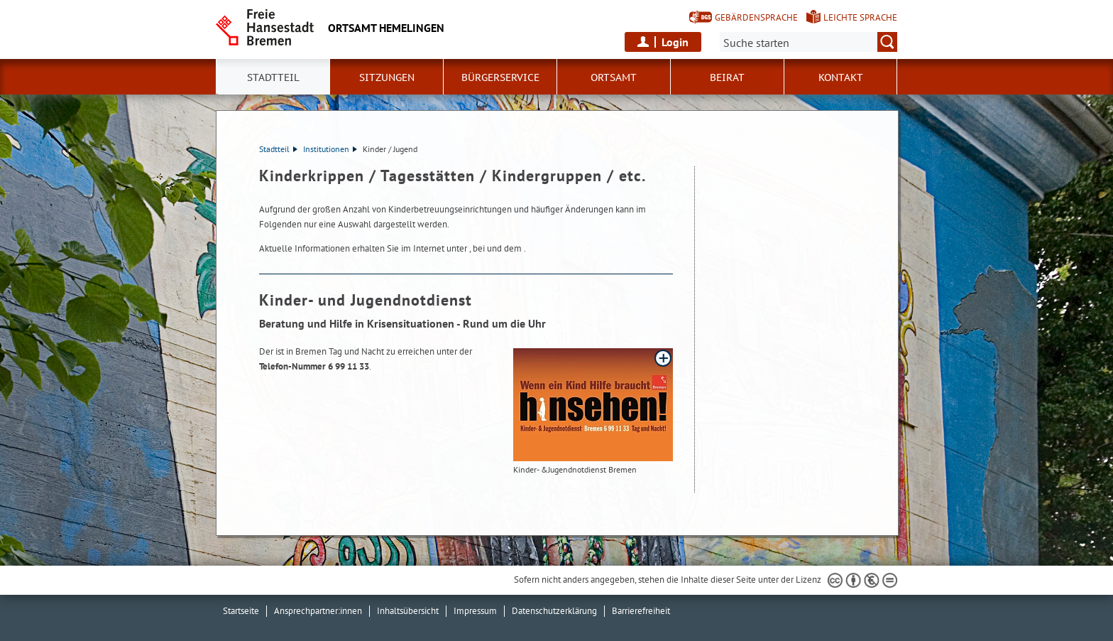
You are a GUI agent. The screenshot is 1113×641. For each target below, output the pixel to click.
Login (675, 42)
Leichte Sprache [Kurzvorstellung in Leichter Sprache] (860, 17)
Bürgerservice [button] (500, 77)
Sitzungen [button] (387, 77)
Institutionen (330, 149)
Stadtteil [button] (273, 77)
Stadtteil (278, 149)
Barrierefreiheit (641, 611)
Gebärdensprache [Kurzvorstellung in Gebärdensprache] (756, 17)
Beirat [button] (727, 77)
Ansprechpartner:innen (318, 611)
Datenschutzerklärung (554, 611)
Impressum (475, 611)
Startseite (241, 611)
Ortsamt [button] (614, 77)
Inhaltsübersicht (408, 611)
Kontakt (840, 77)
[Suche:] (808, 42)
